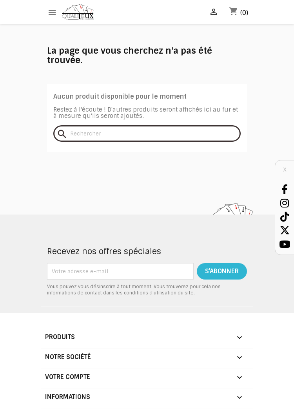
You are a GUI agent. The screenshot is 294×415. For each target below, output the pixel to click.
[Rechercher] (147, 133)
